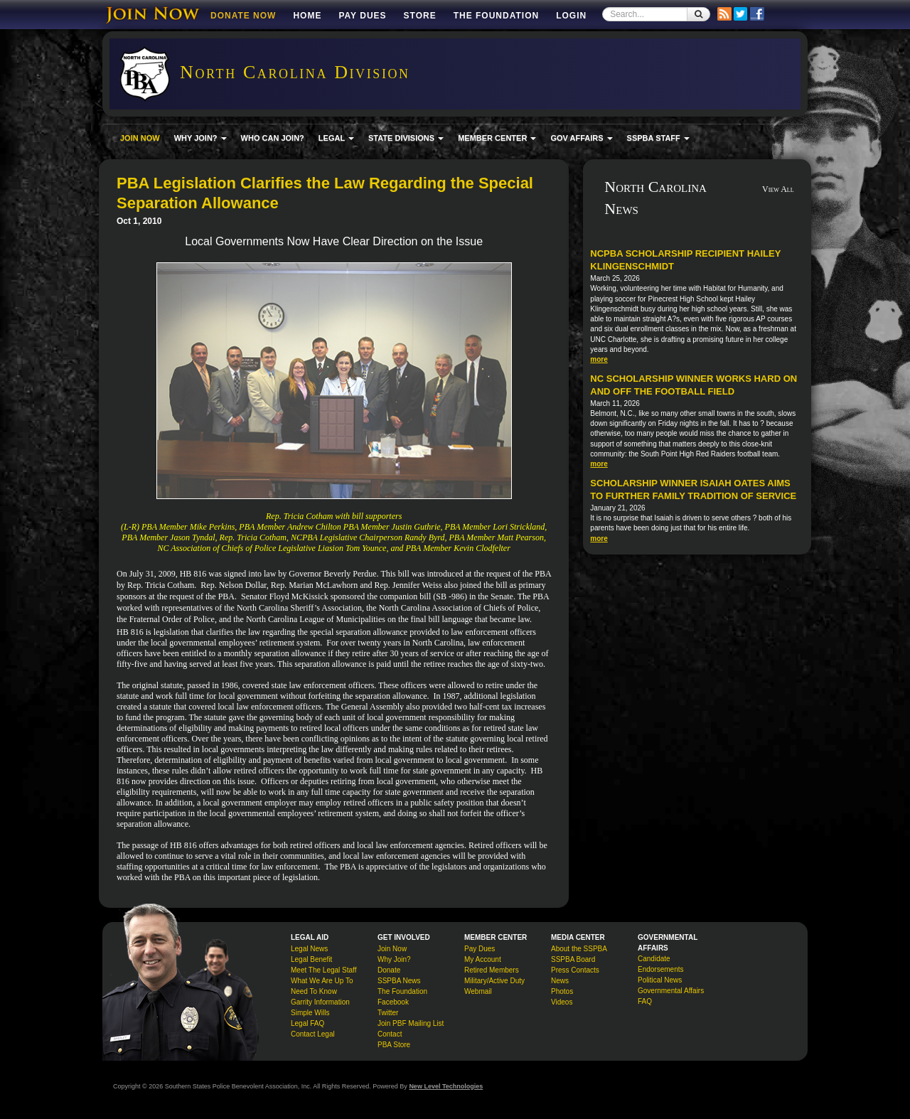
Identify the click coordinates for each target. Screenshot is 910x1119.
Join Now (392, 949)
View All (778, 189)
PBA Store (394, 1045)
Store (420, 16)
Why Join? (394, 959)
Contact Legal (313, 1034)
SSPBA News (399, 981)
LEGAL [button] (336, 138)
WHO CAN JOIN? (272, 138)
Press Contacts (575, 970)
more (598, 359)
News (560, 981)
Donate (389, 970)
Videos (561, 1002)
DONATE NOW (243, 16)
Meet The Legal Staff (323, 970)
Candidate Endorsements (660, 964)
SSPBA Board (573, 959)
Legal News (309, 949)
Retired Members (491, 970)
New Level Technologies (446, 1086)
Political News (660, 980)
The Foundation (496, 16)
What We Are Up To (322, 981)
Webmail (478, 991)
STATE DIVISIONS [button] (406, 138)
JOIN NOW (140, 138)
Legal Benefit (311, 959)
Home (307, 16)
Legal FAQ (307, 1023)
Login (571, 16)
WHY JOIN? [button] (200, 138)
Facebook (393, 1002)
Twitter (388, 1013)
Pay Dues (362, 16)
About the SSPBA (579, 949)
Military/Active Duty (494, 981)
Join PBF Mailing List (411, 1023)
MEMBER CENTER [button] (497, 138)
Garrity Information (320, 1002)
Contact (390, 1034)
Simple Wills (310, 1013)
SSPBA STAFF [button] (658, 138)
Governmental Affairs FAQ (671, 996)
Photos (562, 991)
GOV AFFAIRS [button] (581, 138)
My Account (482, 959)
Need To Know (314, 991)
